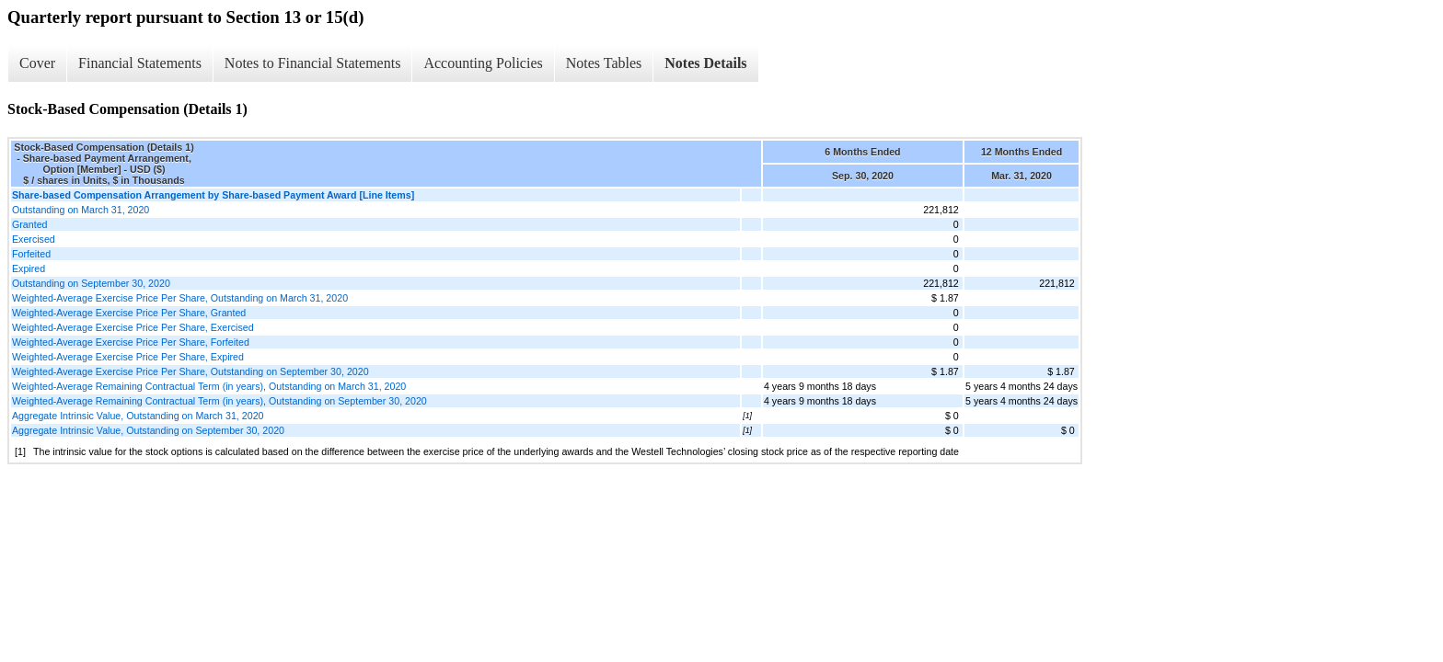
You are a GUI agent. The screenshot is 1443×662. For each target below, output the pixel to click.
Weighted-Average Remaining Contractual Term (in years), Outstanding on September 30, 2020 (219, 400)
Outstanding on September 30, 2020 (91, 283)
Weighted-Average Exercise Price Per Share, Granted (129, 312)
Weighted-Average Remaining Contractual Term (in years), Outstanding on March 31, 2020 (209, 386)
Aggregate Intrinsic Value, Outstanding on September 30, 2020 (148, 430)
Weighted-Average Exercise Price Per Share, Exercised (133, 327)
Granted (30, 224)
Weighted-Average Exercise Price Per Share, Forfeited (130, 342)
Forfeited (31, 253)
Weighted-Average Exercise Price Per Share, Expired (128, 356)
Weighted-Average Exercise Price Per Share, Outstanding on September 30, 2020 (190, 371)
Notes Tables (604, 63)
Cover (37, 63)
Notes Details (705, 63)
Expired (28, 268)
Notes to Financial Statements (313, 63)
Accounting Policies (482, 63)
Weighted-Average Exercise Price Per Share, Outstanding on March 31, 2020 (180, 297)
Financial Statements (140, 63)
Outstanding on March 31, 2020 (80, 209)
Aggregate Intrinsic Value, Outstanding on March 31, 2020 (137, 415)
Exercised (33, 239)
